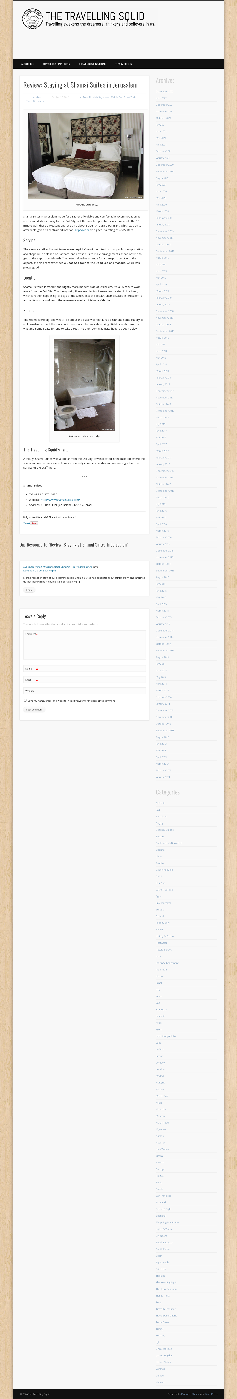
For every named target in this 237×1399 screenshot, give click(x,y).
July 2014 (160, 663)
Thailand (160, 1275)
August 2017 (162, 417)
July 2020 (160, 184)
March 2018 (162, 371)
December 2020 (164, 164)
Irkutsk (159, 976)
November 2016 (164, 477)
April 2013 (161, 757)
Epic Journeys (163, 903)
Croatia (160, 863)
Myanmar (161, 1129)
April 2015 (161, 604)
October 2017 (163, 404)
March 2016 (162, 530)
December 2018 (164, 311)
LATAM (159, 1049)
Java (158, 1002)
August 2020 (162, 178)
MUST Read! (162, 1122)
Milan (159, 1102)
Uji (157, 1342)
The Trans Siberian (166, 1289)
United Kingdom (164, 1355)
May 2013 (161, 750)
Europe (160, 909)
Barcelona (161, 816)
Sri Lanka (161, 1269)
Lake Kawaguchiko (166, 1036)
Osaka (159, 1155)
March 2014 (162, 690)
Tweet (26, 523)
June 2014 (161, 670)
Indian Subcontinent (167, 963)
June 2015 (161, 590)
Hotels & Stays (96, 97)
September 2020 (165, 171)
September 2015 (165, 570)
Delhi (159, 876)
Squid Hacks (162, 1262)
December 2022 (164, 91)
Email (31, 680)
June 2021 (161, 131)
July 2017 (160, 424)
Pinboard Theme (190, 1394)
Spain (159, 1255)
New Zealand (163, 1149)
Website (30, 691)
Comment (31, 634)
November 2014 (164, 637)
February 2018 (163, 377)
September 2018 (165, 331)
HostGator (161, 942)
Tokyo (159, 1302)
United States (163, 1362)
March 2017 (162, 451)
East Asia (160, 883)
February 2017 (163, 457)
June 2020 (161, 191)
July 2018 (160, 344)
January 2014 (163, 703)
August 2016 (162, 497)
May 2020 (161, 198)
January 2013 (163, 777)
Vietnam (160, 1382)
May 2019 (161, 277)
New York (161, 1142)
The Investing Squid (166, 1282)
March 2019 (162, 291)
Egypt (159, 896)
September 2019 (165, 251)
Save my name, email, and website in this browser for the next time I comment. (71, 700)
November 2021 (164, 111)
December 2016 (164, 470)
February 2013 (163, 770)
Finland (160, 916)
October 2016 (163, 484)
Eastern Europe (164, 889)
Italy (158, 989)
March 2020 (162, 211)
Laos (158, 1042)
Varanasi (160, 1368)
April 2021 (161, 144)
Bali (158, 809)
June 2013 (161, 743)
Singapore (161, 1235)
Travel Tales (162, 1322)
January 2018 (163, 384)
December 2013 (164, 710)
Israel (107, 97)
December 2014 (164, 630)
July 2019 (160, 264)
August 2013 (162, 737)
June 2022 (161, 98)
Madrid (160, 1076)
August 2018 (162, 337)
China (159, 856)
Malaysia (160, 1082)
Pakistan (160, 1162)
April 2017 (161, 444)
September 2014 (165, 650)
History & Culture (165, 936)
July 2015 (160, 583)
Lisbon (159, 1056)
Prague (160, 1175)
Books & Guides (164, 829)
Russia (159, 1189)
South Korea (163, 1249)
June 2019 (161, 271)
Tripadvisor (82, 230)
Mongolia (161, 1109)
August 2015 (162, 577)
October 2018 (163, 324)
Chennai (160, 849)
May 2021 (161, 138)
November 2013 (164, 717)
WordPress (211, 1394)
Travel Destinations (56, 64)
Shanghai (161, 1215)
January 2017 (163, 464)
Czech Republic (164, 869)
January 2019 (163, 304)
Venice (160, 1375)
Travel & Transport (166, 1309)
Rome (159, 1182)
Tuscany (160, 1335)
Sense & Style (163, 1209)
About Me (27, 64)
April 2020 (161, 204)
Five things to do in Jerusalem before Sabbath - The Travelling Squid (57, 566)
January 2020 (163, 224)
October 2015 (163, 564)
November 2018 (164, 317)
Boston (160, 836)
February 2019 (163, 297)
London (160, 1069)
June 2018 (161, 351)
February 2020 (163, 218)
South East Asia (164, 1242)
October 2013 (163, 723)
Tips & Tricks (123, 64)
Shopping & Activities (167, 1222)
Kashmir (160, 1016)
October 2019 (163, 244)
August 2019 (162, 257)
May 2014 (161, 677)
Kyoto (159, 1029)
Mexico (160, 1089)
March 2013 (162, 763)
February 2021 (163, 151)
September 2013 (165, 730)
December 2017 (164, 391)
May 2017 (161, 437)
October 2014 (163, 643)
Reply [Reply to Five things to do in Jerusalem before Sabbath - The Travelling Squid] (29, 590)
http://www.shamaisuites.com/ (60, 499)
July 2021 (160, 124)
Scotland (161, 1202)
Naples (159, 1136)
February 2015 (163, 617)
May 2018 (161, 357)
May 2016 (161, 517)
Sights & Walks (164, 1229)
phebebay (36, 97)
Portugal (160, 1169)
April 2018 (161, 364)
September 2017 (165, 410)
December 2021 (164, 104)
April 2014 (161, 683)
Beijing (159, 823)
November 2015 (164, 557)
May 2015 (161, 597)
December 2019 (164, 231)
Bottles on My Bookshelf (169, 843)
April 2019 (161, 284)
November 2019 (164, 237)
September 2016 (165, 490)
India (158, 956)
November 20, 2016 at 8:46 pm (39, 570)
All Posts (84, 97)
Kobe (159, 1022)
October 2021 (163, 118)
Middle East (117, 97)
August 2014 (162, 657)
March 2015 (162, 610)
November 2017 (164, 397)
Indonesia (161, 969)
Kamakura (161, 1009)
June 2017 (161, 430)
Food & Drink (163, 922)
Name (31, 668)
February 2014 (163, 697)
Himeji (159, 929)
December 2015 (164, 550)
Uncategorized (164, 1348)
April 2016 (161, 524)
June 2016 (161, 510)
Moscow (160, 1116)
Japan (159, 996)
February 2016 (163, 537)
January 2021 (163, 158)
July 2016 (160, 504)
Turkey (159, 1328)
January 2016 (163, 544)
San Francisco (163, 1195)
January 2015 (163, 624)
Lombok (160, 1062)
